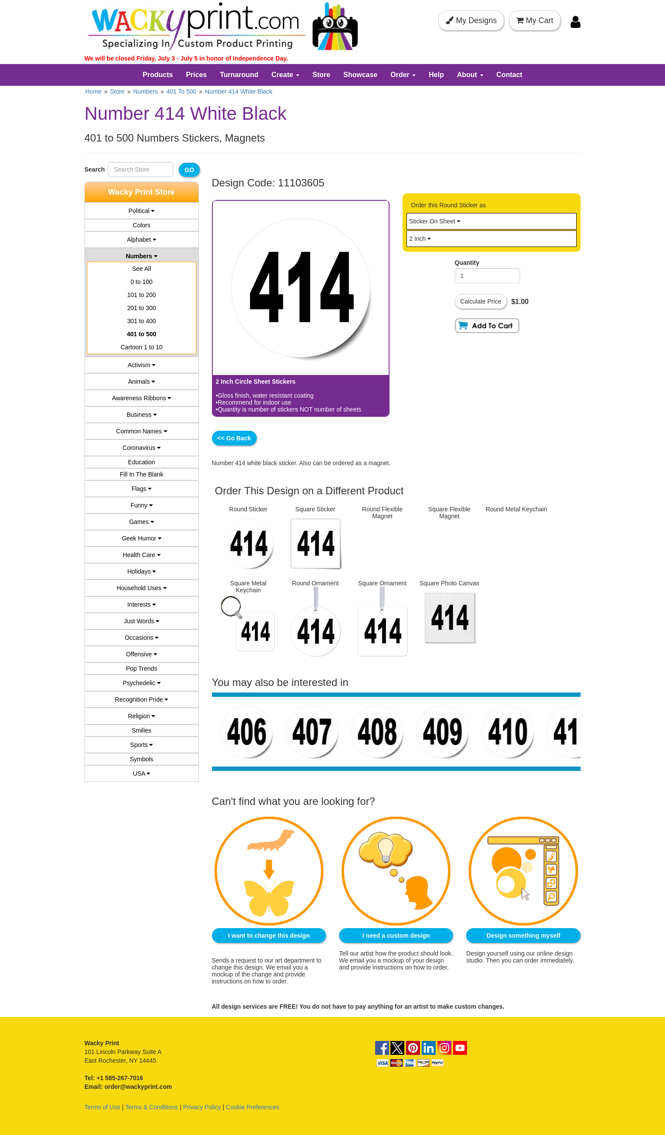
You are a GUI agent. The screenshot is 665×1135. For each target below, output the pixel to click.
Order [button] (403, 74)
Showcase (360, 74)
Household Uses (142, 587)
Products (158, 74)
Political (141, 210)
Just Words (141, 621)
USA (141, 773)
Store (321, 74)
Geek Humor (141, 538)
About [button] (470, 74)
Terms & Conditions (151, 1105)
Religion (141, 716)
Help (436, 74)
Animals (141, 381)
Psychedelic (142, 682)
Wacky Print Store (141, 192)
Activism (141, 364)
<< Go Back (234, 438)
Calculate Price (480, 301)
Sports (141, 744)
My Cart (534, 20)
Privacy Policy (202, 1105)
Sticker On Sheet (434, 221)
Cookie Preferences (252, 1105)
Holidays (141, 571)
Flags (141, 488)
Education (141, 462)
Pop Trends (141, 668)
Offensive (141, 654)
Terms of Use (102, 1105)
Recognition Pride (141, 699)
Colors (141, 225)
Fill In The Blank (141, 474)
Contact (510, 74)
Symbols (141, 759)
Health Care (142, 554)
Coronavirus (142, 447)
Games (141, 521)
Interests (141, 604)
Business (142, 414)
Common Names (141, 431)
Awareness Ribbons (141, 398)
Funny (142, 505)
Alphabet (141, 239)
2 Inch (420, 238)
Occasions (141, 637)
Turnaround (239, 74)
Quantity (467, 262)
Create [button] (285, 74)
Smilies (141, 730)
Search (96, 169)
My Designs (471, 20)
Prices (196, 74)
